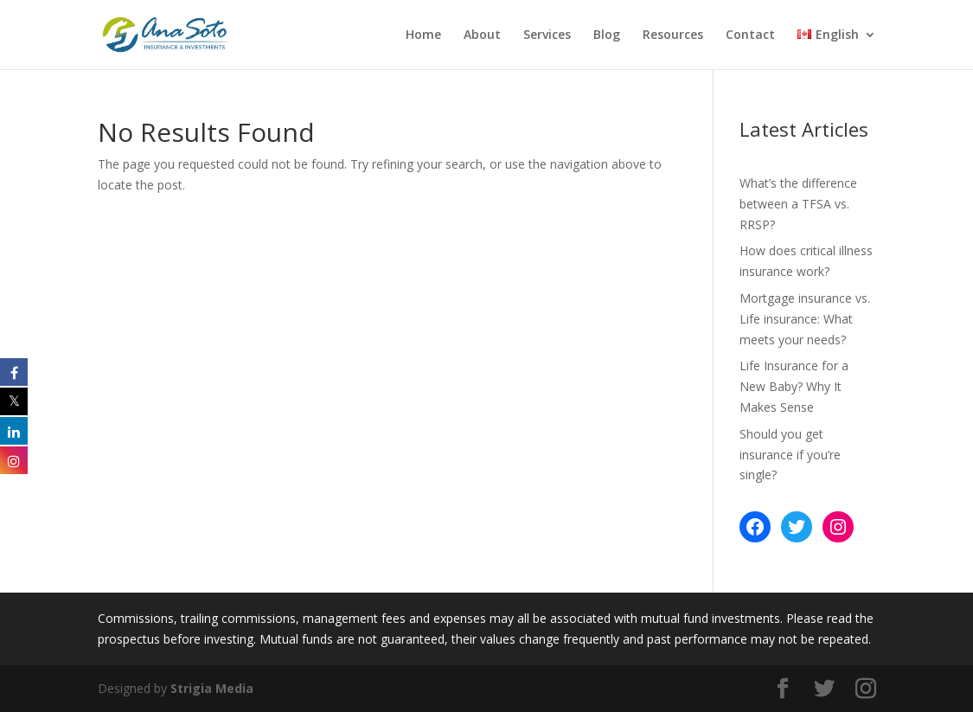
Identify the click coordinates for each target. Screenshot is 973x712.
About (482, 35)
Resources (673, 35)
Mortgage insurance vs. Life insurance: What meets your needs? (804, 319)
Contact (750, 35)
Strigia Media (211, 688)
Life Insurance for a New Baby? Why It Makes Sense (793, 386)
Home (423, 35)
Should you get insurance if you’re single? (790, 455)
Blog (606, 35)
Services (547, 35)
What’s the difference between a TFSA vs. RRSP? (798, 204)
